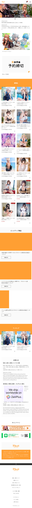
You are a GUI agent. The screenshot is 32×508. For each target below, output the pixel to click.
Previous (2, 42)
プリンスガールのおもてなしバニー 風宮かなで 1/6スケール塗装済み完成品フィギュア (8, 126)
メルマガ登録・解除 (16, 491)
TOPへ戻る (16, 464)
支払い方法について (16, 482)
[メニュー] (30, 2)
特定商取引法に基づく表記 (16, 485)
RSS (14, 493)
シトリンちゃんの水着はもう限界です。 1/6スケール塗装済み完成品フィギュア (23, 150)
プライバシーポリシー (16, 487)
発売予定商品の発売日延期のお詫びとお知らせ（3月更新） (12, 22)
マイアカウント (16, 497)
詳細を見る (6, 257)
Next (30, 42)
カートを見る (16, 499)
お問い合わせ (16, 501)
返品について (16, 480)
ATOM (17, 493)
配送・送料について (16, 478)
